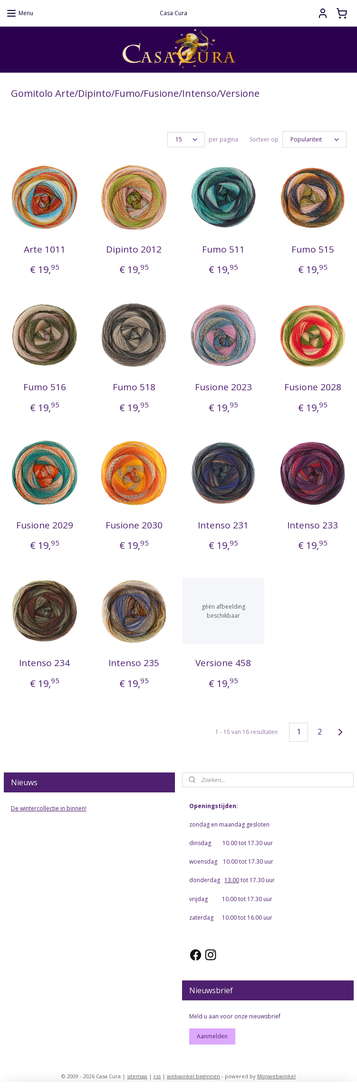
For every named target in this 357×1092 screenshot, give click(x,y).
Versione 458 (223, 661)
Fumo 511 (223, 248)
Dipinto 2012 (134, 248)
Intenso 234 (44, 661)
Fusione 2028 (312, 385)
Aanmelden (212, 1035)
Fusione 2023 (223, 385)
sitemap (137, 1074)
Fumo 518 (134, 385)
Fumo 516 (44, 385)
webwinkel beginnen (193, 1074)
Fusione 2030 (134, 524)
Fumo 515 (312, 248)
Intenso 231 (223, 524)
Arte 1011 (45, 248)
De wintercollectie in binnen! (49, 807)
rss (157, 1074)
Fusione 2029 (44, 524)
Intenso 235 (133, 661)
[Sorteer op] (314, 139)
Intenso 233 (312, 524)
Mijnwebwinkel (276, 1074)
